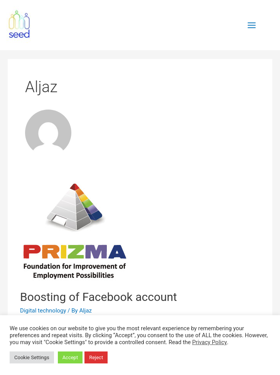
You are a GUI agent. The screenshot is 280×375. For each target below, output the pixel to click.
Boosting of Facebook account (98, 297)
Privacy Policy (209, 342)
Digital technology (43, 310)
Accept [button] (70, 357)
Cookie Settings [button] (31, 357)
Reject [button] (96, 357)
